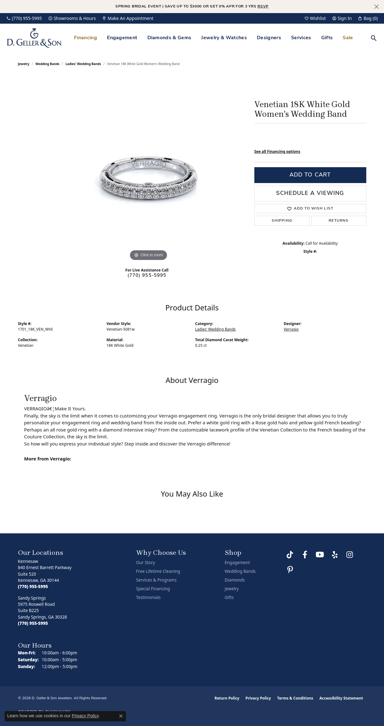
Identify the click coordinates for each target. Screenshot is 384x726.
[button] (315, 18)
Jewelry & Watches (224, 37)
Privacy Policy (258, 698)
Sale (348, 37)
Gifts (327, 37)
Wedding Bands (47, 64)
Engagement (122, 37)
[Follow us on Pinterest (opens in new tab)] (290, 569)
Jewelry (232, 589)
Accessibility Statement (341, 698)
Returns (339, 221)
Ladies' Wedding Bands (83, 64)
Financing (85, 37)
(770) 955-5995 (147, 275)
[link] (24, 18)
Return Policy (227, 698)
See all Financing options (277, 151)
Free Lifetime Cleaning (158, 571)
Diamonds (235, 580)
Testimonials (148, 597)
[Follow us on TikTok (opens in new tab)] (290, 555)
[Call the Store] (33, 586)
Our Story (145, 562)
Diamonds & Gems (169, 37)
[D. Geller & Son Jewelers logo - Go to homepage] (34, 38)
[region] (148, 169)
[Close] (376, 7)
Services (301, 37)
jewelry (24, 64)
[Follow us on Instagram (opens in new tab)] (350, 555)
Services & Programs (156, 580)
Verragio (291, 329)
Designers (269, 37)
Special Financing (153, 589)
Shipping (282, 221)
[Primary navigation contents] (213, 38)
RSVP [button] (263, 6)
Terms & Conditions (295, 698)
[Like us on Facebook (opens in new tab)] (305, 555)
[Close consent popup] (121, 716)
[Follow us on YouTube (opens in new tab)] (320, 555)
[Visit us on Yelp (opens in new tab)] (335, 555)
